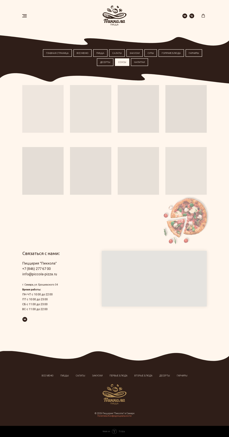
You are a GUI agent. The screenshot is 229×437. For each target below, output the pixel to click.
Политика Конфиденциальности (114, 416)
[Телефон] (191, 17)
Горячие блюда (171, 53)
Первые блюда (118, 375)
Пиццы (64, 375)
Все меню (82, 53)
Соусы (122, 62)
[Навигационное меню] (24, 15)
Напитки (139, 62)
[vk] (184, 17)
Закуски (135, 53)
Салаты (117, 53)
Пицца (100, 53)
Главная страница (57, 53)
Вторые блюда (143, 375)
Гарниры (194, 53)
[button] (203, 16)
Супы (151, 53)
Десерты (105, 62)
